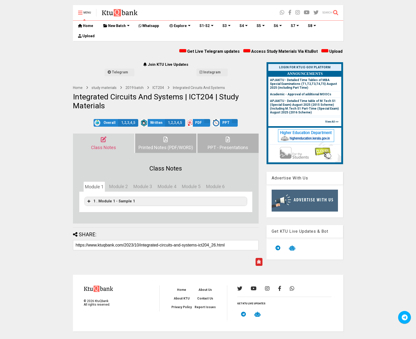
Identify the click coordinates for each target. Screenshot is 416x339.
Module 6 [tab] (215, 186)
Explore (180, 26)
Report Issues (205, 307)
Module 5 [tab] (191, 186)
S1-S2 (206, 26)
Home (85, 26)
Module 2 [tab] (118, 186)
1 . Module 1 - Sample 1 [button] (110, 201)
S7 (295, 26)
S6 (278, 26)
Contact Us (205, 298)
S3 (226, 26)
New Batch (116, 26)
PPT (225, 123)
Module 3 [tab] (142, 186)
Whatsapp (148, 26)
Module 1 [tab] (94, 186)
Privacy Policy (181, 307)
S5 (261, 26)
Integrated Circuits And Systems (199, 88)
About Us (205, 290)
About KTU (182, 298)
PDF (198, 123)
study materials (104, 88)
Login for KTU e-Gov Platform (305, 67)
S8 (312, 26)
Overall (116, 123)
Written (162, 123)
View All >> (331, 121)
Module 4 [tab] (167, 186)
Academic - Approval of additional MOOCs (300, 94)
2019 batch (134, 88)
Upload (86, 36)
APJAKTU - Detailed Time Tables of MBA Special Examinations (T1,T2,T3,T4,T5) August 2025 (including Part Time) (303, 83)
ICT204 (158, 88)
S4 (243, 26)
